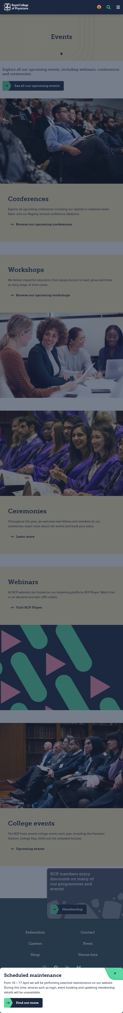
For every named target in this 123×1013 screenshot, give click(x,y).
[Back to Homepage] (31, 7)
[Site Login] (99, 7)
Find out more (21, 1003)
